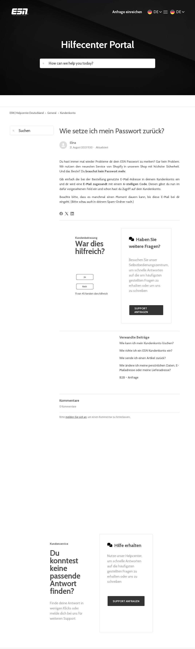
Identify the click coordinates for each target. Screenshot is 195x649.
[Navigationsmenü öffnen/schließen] (166, 12)
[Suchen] (31, 130)
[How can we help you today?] (97, 63)
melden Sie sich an (76, 416)
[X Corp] (66, 213)
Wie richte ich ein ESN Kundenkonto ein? (145, 350)
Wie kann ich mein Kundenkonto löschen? (146, 343)
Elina (73, 142)
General (51, 112)
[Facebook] (61, 213)
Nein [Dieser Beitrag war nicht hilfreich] (84, 286)
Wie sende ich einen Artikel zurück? (142, 358)
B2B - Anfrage (128, 377)
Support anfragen (141, 310)
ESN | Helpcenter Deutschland (27, 112)
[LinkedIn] (72, 213)
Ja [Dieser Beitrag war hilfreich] (85, 276)
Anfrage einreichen (127, 12)
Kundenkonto (68, 112)
